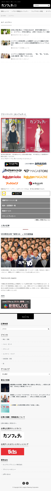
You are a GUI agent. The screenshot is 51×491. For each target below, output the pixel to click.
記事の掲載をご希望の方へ (9, 423)
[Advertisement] (25, 86)
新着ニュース (5, 11)
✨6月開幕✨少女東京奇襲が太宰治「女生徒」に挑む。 (25, 405)
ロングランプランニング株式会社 (12, 464)
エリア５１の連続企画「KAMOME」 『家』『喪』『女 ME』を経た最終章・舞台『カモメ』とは (30, 55)
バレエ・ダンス (7, 344)
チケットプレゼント (9, 216)
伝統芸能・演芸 (7, 358)
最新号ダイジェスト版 (9, 200)
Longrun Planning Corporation (30, 487)
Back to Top (25, 317)
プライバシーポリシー (9, 469)
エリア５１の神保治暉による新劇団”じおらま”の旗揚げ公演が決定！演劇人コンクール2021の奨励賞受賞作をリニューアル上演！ (30, 43)
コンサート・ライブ (8, 354)
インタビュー (25, 34)
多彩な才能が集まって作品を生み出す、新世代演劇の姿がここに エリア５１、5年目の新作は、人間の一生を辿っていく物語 (30, 31)
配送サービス (6, 211)
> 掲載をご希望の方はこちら (42, 220)
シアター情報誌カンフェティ (20, 11)
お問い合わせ (7, 474)
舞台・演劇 (6, 339)
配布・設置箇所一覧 (9, 205)
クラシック (6, 349)
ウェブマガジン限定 (37, 11)
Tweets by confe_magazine (8, 278)
